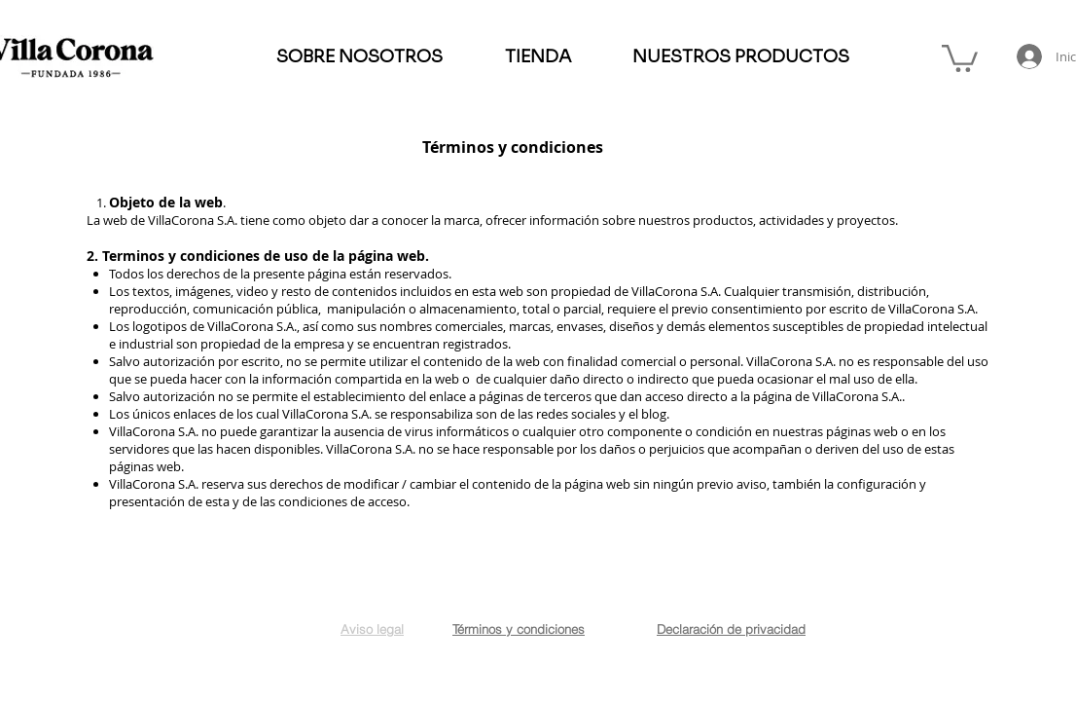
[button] (960, 57)
